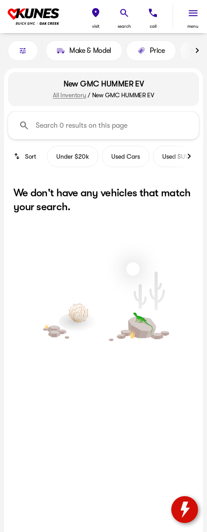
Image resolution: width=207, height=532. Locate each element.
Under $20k (72, 156)
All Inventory (69, 95)
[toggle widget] (184, 509)
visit (96, 26)
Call (153, 26)
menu (193, 26)
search (124, 26)
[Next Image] (197, 51)
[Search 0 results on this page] (103, 125)
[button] (96, 17)
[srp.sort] (25, 156)
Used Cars (125, 156)
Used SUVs (176, 156)
